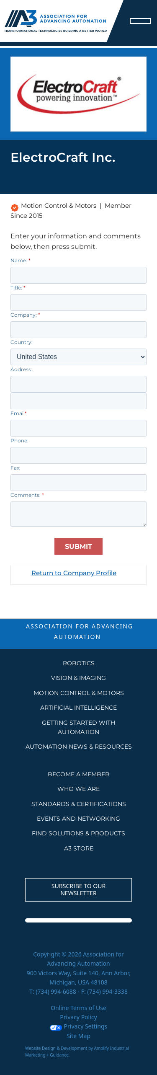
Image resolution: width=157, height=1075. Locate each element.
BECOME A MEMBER (78, 774)
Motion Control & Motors (78, 693)
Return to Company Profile (73, 573)
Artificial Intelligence (78, 707)
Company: (25, 315)
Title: (18, 287)
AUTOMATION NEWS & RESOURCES (79, 746)
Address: (21, 369)
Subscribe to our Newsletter (78, 889)
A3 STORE (78, 848)
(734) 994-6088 (56, 991)
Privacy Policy (78, 1017)
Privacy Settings (78, 1026)
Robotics (79, 663)
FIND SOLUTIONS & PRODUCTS (78, 833)
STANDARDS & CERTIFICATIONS (78, 804)
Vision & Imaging (78, 678)
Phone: (19, 440)
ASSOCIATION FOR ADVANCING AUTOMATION (79, 631)
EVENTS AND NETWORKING (78, 818)
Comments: (27, 495)
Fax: (15, 468)
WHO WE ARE (78, 789)
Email (18, 413)
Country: (21, 342)
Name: (20, 260)
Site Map (78, 1036)
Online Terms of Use (78, 1008)
